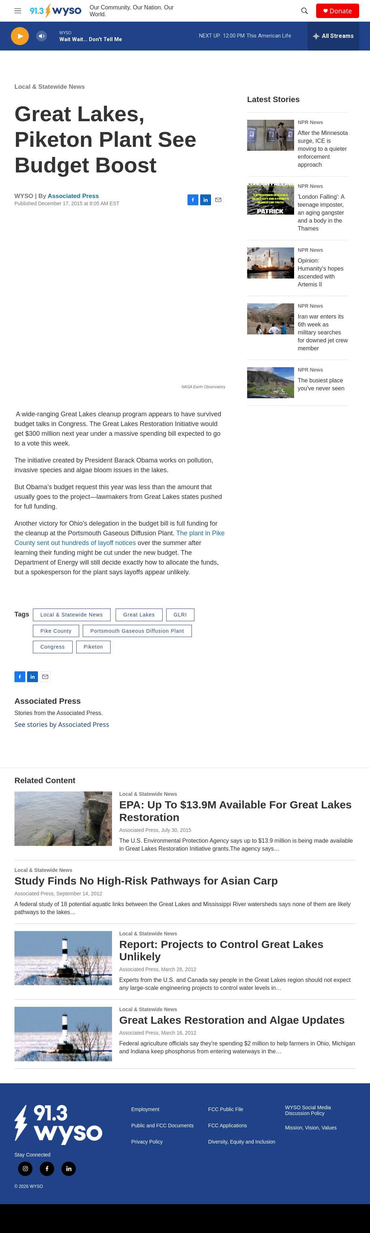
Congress (52, 647)
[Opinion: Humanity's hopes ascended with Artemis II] (270, 262)
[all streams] (333, 36)
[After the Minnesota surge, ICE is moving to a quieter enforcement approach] (270, 135)
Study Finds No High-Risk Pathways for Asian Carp (146, 881)
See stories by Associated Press (61, 724)
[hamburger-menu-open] (18, 11)
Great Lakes (139, 615)
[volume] (41, 36)
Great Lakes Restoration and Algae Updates (232, 1020)
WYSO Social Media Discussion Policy (308, 1110)
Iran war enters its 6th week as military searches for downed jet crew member (323, 332)
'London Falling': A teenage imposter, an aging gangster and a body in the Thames (321, 213)
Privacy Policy (147, 1142)
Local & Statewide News (49, 86)
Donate (341, 11)
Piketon (93, 647)
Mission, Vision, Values (311, 1128)
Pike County (56, 631)
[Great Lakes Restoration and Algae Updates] (63, 1034)
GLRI (180, 615)
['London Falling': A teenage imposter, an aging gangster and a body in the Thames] (270, 199)
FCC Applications (227, 1125)
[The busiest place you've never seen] (270, 382)
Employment (145, 1109)
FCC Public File (225, 1109)
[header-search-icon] (304, 11)
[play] (20, 36)
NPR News (310, 122)
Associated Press (73, 196)
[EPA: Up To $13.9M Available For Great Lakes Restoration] (63, 818)
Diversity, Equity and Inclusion (241, 1142)
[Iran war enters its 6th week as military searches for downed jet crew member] (270, 318)
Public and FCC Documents (162, 1125)
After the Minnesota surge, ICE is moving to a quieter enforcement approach (323, 149)
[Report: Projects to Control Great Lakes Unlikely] (63, 958)
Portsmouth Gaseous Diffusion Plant (137, 631)
